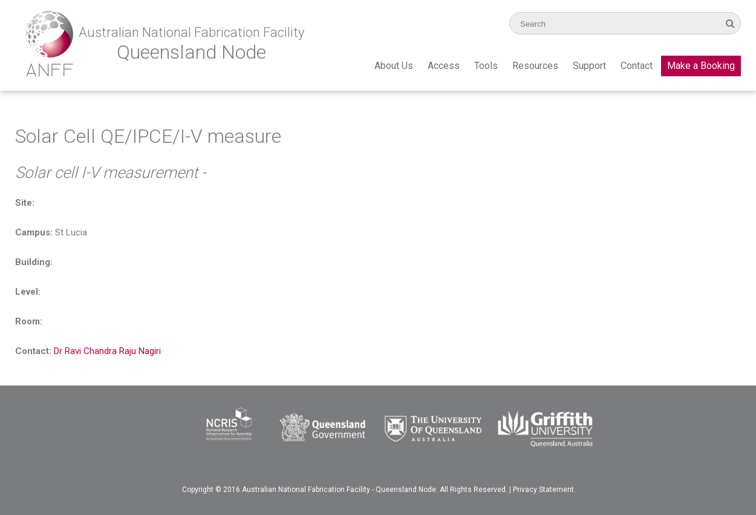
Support (589, 65)
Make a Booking (701, 65)
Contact (637, 65)
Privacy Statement (543, 489)
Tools (486, 65)
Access (444, 65)
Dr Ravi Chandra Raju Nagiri (107, 351)
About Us (393, 65)
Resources (535, 65)
